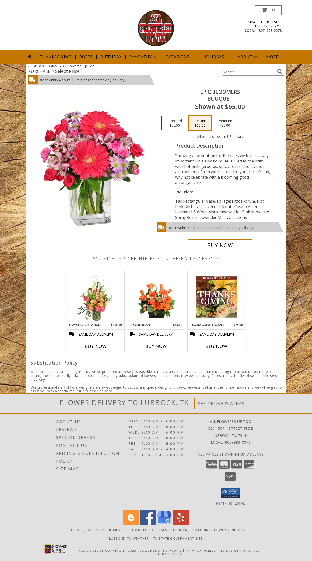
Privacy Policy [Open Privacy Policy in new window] (201, 550)
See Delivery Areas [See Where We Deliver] (221, 403)
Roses (85, 56)
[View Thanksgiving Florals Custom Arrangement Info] (216, 297)
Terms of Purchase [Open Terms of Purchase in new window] (240, 550)
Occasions (180, 56)
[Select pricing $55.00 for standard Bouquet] (175, 123)
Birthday (110, 56)
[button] (268, 10)
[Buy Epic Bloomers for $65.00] (220, 245)
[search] (280, 71)
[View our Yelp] (181, 523)
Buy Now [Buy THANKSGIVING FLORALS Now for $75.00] (216, 346)
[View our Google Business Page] (164, 523)
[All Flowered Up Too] (156, 27)
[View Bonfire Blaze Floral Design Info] (156, 297)
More (275, 56)
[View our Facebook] (148, 523)
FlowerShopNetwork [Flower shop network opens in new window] (159, 550)
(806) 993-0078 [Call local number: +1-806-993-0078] (269, 30)
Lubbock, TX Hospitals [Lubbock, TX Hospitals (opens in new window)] (146, 529)
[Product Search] (249, 71)
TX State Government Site (178, 538)
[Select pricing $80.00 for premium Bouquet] (225, 123)
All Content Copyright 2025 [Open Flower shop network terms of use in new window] (107, 550)
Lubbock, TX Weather (129, 538)
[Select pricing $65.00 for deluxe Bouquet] (200, 123)
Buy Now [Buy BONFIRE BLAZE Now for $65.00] (156, 346)
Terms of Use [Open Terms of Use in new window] (171, 553)
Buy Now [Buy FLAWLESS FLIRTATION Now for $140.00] (96, 346)
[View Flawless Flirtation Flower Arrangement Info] (95, 297)
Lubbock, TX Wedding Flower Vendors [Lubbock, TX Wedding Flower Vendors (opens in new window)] (207, 529)
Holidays (216, 56)
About (248, 56)
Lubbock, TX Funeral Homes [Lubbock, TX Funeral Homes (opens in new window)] (94, 529)
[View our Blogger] (131, 523)
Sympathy (143, 56)
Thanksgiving (55, 56)
